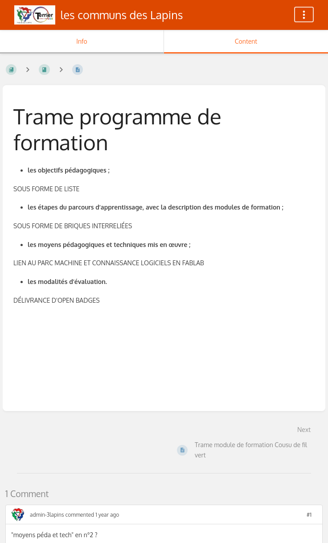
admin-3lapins (47, 514)
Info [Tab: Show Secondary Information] (81, 41)
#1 (309, 514)
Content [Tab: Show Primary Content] (246, 41)
